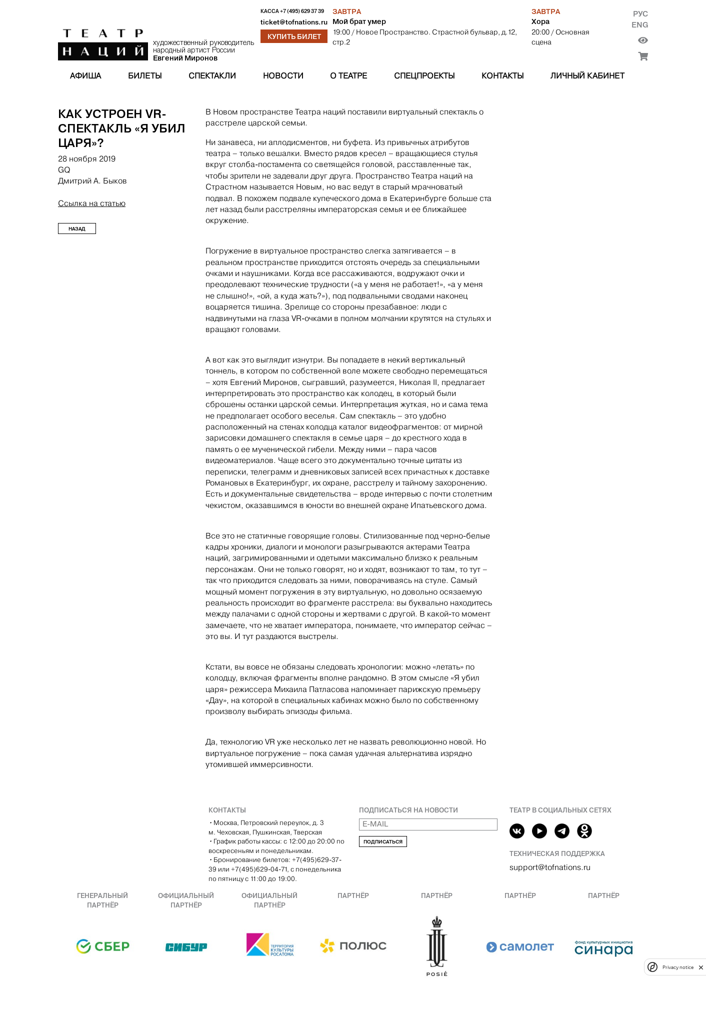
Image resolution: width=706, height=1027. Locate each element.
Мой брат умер (359, 21)
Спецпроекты (424, 75)
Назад (77, 229)
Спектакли (212, 75)
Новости (283, 75)
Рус (640, 13)
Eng (640, 25)
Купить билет (294, 36)
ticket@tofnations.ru (294, 22)
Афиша (85, 75)
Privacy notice (678, 967)
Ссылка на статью (92, 203)
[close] (701, 967)
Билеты (145, 75)
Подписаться (383, 841)
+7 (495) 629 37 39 (302, 11)
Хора (541, 21)
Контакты (503, 75)
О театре (348, 75)
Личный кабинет (587, 75)
